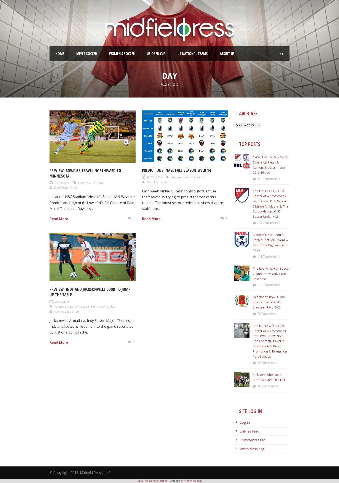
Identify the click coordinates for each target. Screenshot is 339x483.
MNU (101, 183)
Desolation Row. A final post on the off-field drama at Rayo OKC (269, 302)
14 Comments (269, 256)
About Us (227, 53)
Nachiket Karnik (157, 182)
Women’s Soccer (122, 53)
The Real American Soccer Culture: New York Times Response (271, 273)
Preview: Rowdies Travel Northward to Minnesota (85, 173)
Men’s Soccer (86, 53)
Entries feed (249, 431)
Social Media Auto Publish (152, 480)
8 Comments (268, 386)
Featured (84, 183)
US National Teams (192, 53)
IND (70, 306)
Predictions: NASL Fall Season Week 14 (176, 170)
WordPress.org (252, 449)
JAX (76, 306)
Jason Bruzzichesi (65, 188)
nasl (187, 177)
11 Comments (269, 285)
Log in (245, 422)
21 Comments (269, 178)
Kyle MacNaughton (66, 311)
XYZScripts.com (193, 480)
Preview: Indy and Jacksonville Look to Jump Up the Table (90, 291)
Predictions (198, 177)
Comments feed (252, 440)
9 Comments (268, 313)
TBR (93, 183)
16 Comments (269, 222)
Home (60, 53)
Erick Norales (106, 306)
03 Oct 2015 (62, 183)
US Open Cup (156, 53)
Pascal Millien (88, 306)
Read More (59, 218)
